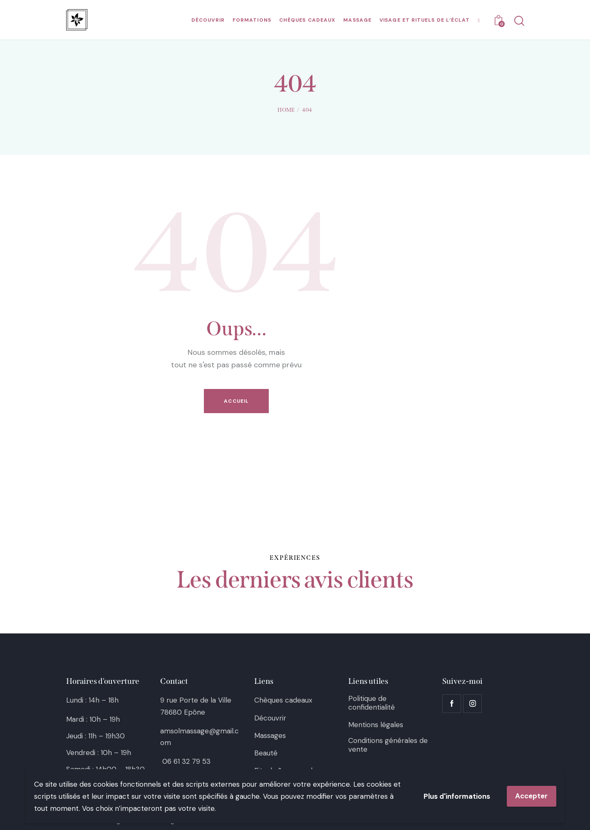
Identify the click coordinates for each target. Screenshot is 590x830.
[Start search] (518, 21)
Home (286, 110)
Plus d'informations (457, 796)
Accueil (236, 401)
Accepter (531, 795)
